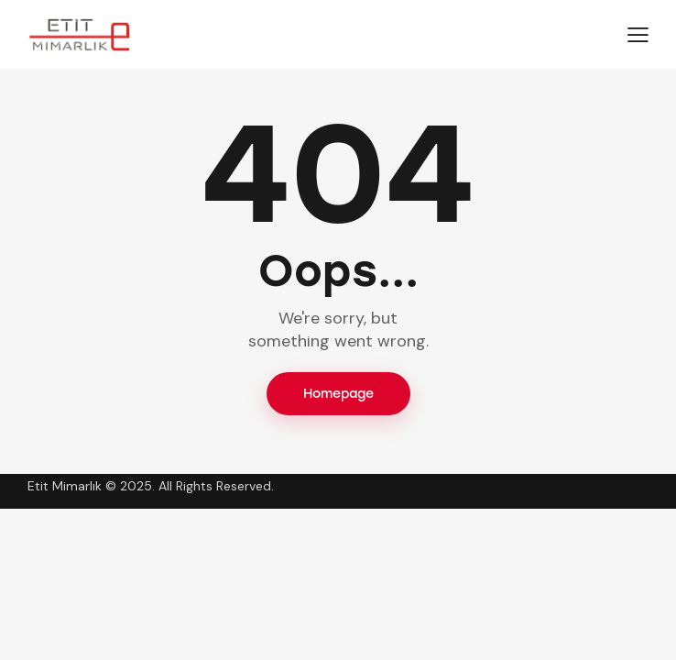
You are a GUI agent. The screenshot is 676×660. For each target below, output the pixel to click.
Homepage (338, 394)
